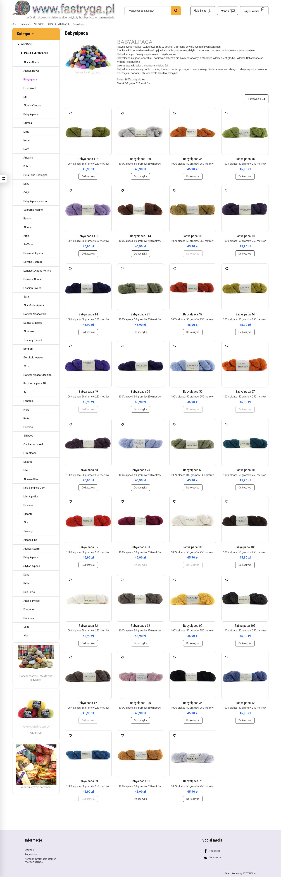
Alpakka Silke (31, 479)
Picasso (28, 505)
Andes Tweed (31, 600)
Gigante (27, 514)
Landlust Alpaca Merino (37, 270)
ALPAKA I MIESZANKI (34, 53)
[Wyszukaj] (176, 10)
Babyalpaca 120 (192, 236)
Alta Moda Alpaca (33, 305)
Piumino (28, 427)
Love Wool (29, 88)
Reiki (26, 418)
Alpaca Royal (31, 70)
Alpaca (27, 227)
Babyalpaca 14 (88, 314)
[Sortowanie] (256, 98)
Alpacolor (29, 331)
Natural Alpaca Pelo (35, 314)
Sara (26, 296)
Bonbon (28, 348)
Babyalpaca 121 (88, 703)
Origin (26, 192)
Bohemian (29, 618)
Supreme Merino (33, 209)
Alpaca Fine (30, 539)
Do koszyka (88, 176)
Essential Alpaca (33, 253)
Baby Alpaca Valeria (35, 201)
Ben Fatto (29, 592)
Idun (25, 635)
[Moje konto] (202, 10)
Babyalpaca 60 (245, 470)
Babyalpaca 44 (245, 314)
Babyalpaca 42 (245, 703)
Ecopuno (28, 609)
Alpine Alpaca (31, 62)
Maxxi (26, 470)
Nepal (26, 140)
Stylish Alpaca (31, 566)
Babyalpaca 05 (88, 547)
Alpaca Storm (31, 548)
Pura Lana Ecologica (35, 175)
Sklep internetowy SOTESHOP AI (240, 873)
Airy (25, 522)
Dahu (26, 183)
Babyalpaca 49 (88, 391)
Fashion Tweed (32, 288)
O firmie (29, 850)
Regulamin (31, 854)
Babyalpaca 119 (88, 159)
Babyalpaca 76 (140, 470)
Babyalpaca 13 (245, 236)
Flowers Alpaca (32, 279)
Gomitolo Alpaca (33, 357)
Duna (26, 574)
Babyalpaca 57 (245, 391)
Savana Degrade (32, 261)
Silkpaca (28, 435)
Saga (26, 626)
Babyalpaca (30, 79)
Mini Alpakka (30, 496)
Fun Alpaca (30, 453)
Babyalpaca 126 (140, 703)
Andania (28, 157)
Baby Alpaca (30, 114)
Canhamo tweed (33, 444)
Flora (26, 409)
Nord (26, 149)
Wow (26, 366)
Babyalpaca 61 (140, 781)
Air (25, 392)
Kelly (26, 583)
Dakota (27, 461)
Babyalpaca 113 (88, 236)
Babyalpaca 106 (245, 547)
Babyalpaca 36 (192, 703)
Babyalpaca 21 (140, 314)
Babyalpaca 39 (192, 314)
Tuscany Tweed (32, 340)
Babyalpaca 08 (140, 547)
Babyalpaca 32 (88, 626)
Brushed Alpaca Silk (35, 383)
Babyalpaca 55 (192, 391)
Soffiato (28, 244)
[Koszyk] (227, 10)
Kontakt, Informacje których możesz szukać (40, 860)
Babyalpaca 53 (88, 781)
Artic (26, 236)
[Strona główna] (64, 10)
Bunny (27, 218)
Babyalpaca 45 (245, 159)
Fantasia (28, 400)
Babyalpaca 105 (245, 626)
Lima (26, 131)
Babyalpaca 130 (140, 159)
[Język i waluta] (254, 10)
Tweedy (28, 531)
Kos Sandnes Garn (34, 487)
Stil (25, 97)
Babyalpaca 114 (140, 236)
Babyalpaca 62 (140, 626)
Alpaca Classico (32, 105)
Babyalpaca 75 (192, 781)
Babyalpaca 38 (192, 159)
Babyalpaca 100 (192, 547)
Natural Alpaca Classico (37, 375)
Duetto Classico (32, 322)
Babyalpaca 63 (88, 470)
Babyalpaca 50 (140, 391)
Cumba (27, 122)
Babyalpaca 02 (192, 626)
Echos (27, 166)
